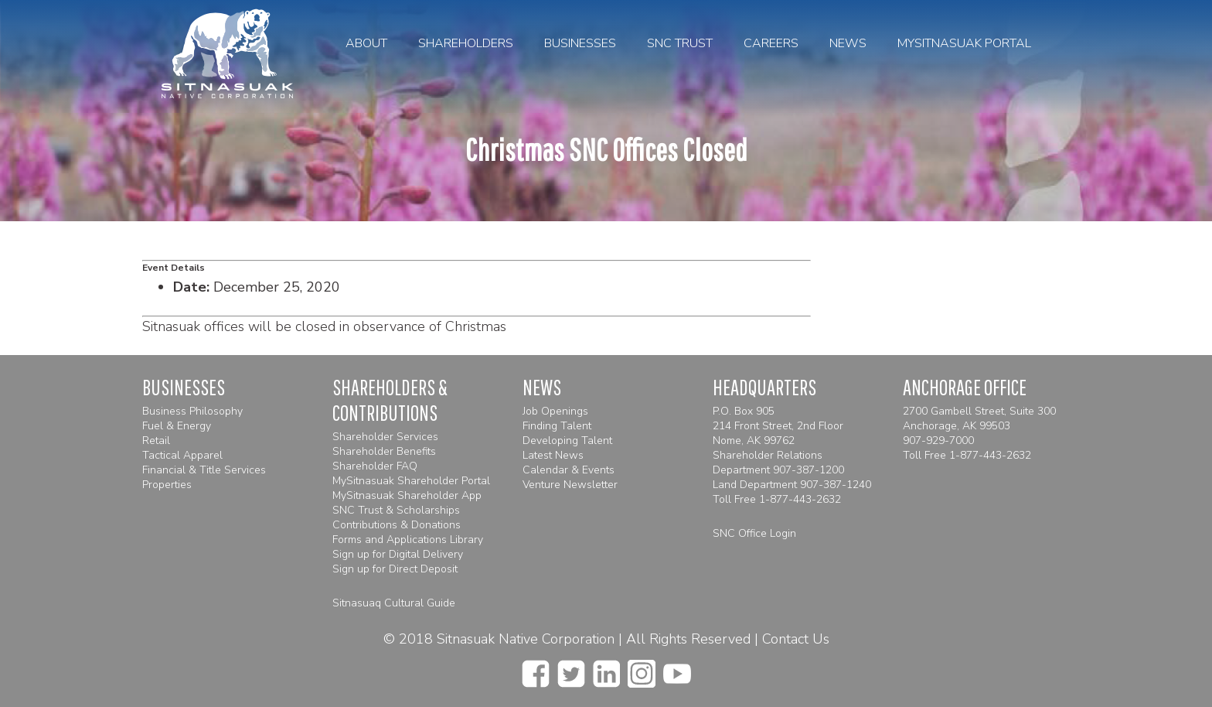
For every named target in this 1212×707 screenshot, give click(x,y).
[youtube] (677, 669)
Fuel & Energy (176, 425)
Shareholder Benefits (384, 451)
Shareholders (465, 43)
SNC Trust (680, 43)
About (366, 43)
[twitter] (571, 669)
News (847, 43)
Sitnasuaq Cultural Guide (393, 603)
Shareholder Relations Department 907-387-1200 (778, 462)
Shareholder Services (385, 436)
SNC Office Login (754, 533)
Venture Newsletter (570, 484)
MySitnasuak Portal (964, 43)
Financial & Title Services (204, 470)
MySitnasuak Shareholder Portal (411, 480)
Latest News (553, 455)
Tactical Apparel (182, 455)
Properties (167, 484)
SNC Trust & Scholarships (396, 510)
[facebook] (535, 669)
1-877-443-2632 (800, 499)
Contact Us (795, 639)
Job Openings (555, 411)
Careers (771, 43)
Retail (156, 440)
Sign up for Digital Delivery (397, 554)
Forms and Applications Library (407, 539)
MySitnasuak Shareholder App (407, 495)
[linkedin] (606, 669)
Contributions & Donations (396, 524)
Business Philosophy (192, 411)
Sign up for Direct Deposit (395, 569)
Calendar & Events (569, 470)
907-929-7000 (938, 440)
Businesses (580, 43)
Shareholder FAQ (374, 466)
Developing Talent (567, 440)
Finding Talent (557, 425)
